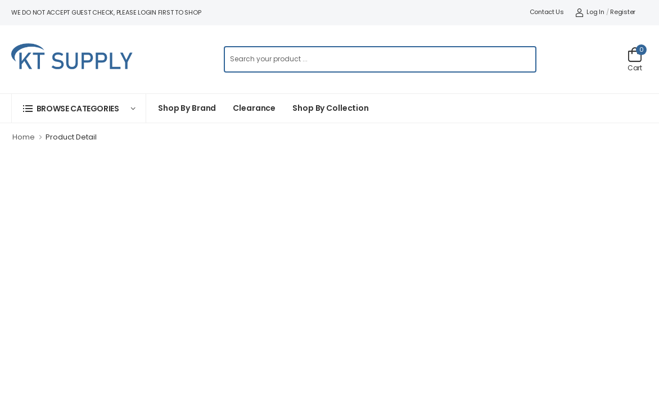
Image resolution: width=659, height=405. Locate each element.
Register (622, 11)
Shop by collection (330, 108)
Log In (589, 11)
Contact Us (547, 11)
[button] (78, 108)
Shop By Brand (187, 108)
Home (23, 137)
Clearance (254, 108)
